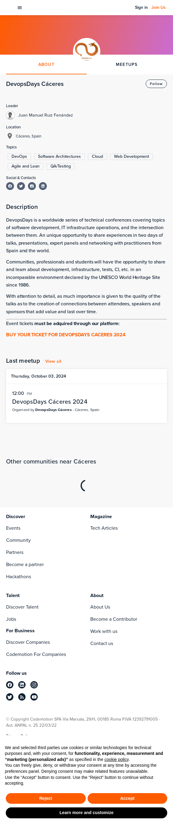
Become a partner (25, 564)
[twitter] (9, 697)
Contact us (101, 643)
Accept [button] (127, 798)
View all (53, 361)
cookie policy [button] (117, 759)
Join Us (158, 7)
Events (13, 528)
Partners (14, 552)
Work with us (103, 631)
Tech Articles (104, 528)
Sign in (141, 7)
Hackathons (18, 576)
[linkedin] (22, 684)
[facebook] (9, 684)
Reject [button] (45, 798)
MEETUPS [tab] (127, 64)
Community (18, 540)
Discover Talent (22, 606)
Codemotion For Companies (36, 654)
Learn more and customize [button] (86, 812)
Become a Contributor (113, 619)
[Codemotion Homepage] (9, 7)
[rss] (22, 697)
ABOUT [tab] (46, 64)
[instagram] (34, 684)
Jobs (11, 619)
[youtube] (34, 697)
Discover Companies (28, 642)
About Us (100, 606)
